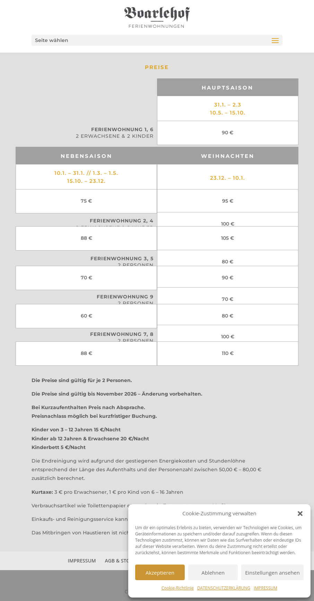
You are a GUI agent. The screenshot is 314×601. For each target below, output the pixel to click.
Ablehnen (213, 572)
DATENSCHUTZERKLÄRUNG (223, 588)
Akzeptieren (160, 572)
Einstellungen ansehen (272, 572)
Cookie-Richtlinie (178, 588)
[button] (300, 513)
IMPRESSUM (265, 588)
